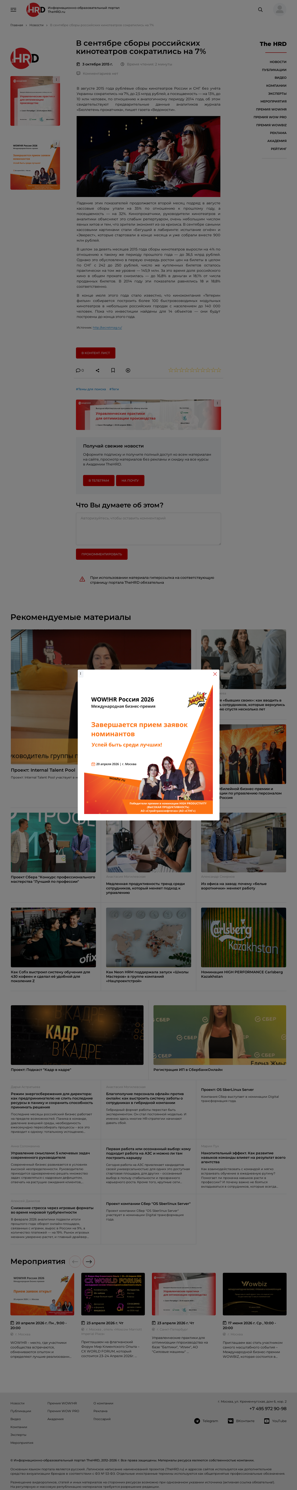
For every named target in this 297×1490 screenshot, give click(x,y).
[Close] (215, 674)
